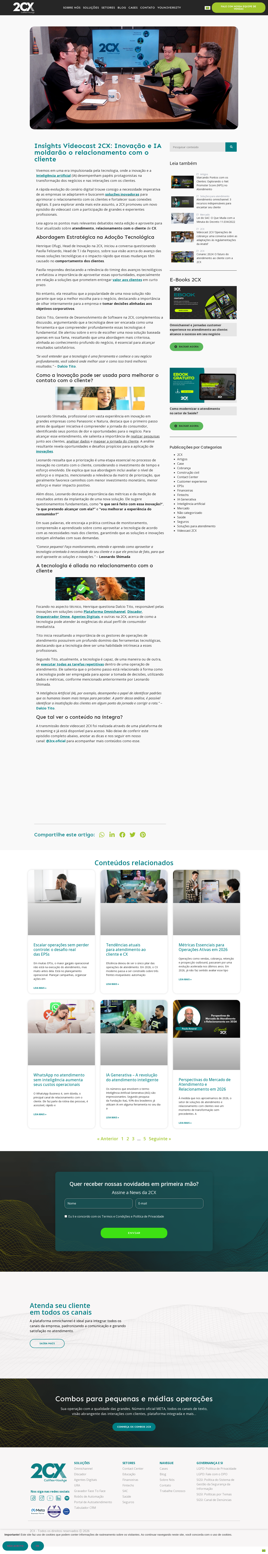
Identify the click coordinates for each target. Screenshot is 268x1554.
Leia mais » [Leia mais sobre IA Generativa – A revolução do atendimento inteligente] (112, 1117)
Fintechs (183, 495)
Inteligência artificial (191, 504)
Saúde (181, 517)
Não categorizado (189, 513)
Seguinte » (160, 1139)
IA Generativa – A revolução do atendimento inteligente (132, 1077)
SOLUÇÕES (91, 7)
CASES (133, 7)
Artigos (182, 459)
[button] (102, 835)
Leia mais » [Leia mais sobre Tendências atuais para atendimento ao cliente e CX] (112, 984)
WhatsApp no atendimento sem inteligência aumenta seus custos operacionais (59, 1079)
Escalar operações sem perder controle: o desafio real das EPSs (61, 949)
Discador (134, 611)
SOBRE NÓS (71, 7)
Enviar (134, 1233)
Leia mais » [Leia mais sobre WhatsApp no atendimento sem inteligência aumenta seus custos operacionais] (40, 1114)
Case (180, 464)
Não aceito (15, 1545)
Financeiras (185, 490)
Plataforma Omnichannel (104, 611)
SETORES (108, 7)
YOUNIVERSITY (169, 7)
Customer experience (192, 481)
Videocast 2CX (187, 531)
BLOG (121, 7)
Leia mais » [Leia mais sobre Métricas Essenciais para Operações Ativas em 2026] (185, 979)
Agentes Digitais (86, 616)
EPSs (180, 486)
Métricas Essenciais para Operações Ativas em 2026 (203, 947)
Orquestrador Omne (53, 616)
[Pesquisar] (231, 147)
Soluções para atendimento (196, 526)
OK (37, 1545)
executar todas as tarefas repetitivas (72, 664)
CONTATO (147, 7)
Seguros (183, 522)
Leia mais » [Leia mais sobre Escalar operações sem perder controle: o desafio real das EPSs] (40, 988)
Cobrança (184, 468)
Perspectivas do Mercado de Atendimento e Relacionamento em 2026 (205, 1084)
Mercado (183, 508)
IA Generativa (186, 499)
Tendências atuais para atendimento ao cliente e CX (126, 949)
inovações (44, 451)
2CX (179, 455)
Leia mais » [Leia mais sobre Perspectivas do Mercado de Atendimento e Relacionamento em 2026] (185, 1122)
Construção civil (188, 472)
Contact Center (187, 477)
